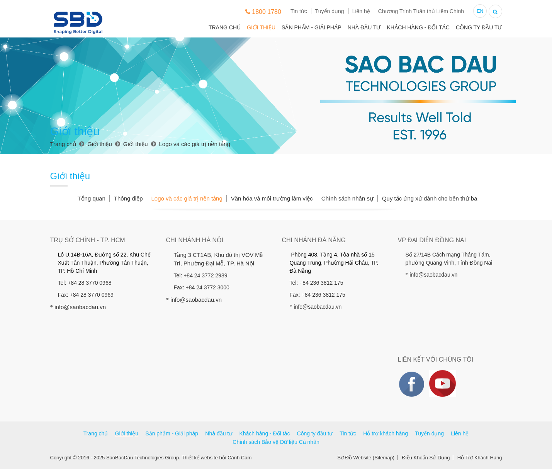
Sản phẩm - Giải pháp (311, 27)
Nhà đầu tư (364, 27)
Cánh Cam (239, 458)
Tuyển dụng (329, 11)
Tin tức (298, 11)
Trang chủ (225, 27)
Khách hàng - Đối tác (418, 27)
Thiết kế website (199, 458)
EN (480, 11)
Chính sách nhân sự (347, 198)
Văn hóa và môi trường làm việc (272, 198)
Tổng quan (91, 198)
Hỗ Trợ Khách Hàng (479, 457)
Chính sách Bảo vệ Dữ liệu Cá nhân (276, 442)
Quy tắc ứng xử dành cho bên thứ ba (429, 198)
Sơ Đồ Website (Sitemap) (365, 457)
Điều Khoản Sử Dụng (426, 457)
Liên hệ (361, 11)
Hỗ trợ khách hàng (385, 433)
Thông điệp (128, 198)
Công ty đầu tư (479, 27)
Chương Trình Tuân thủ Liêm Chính (421, 11)
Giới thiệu (261, 27)
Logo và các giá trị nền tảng (186, 198)
